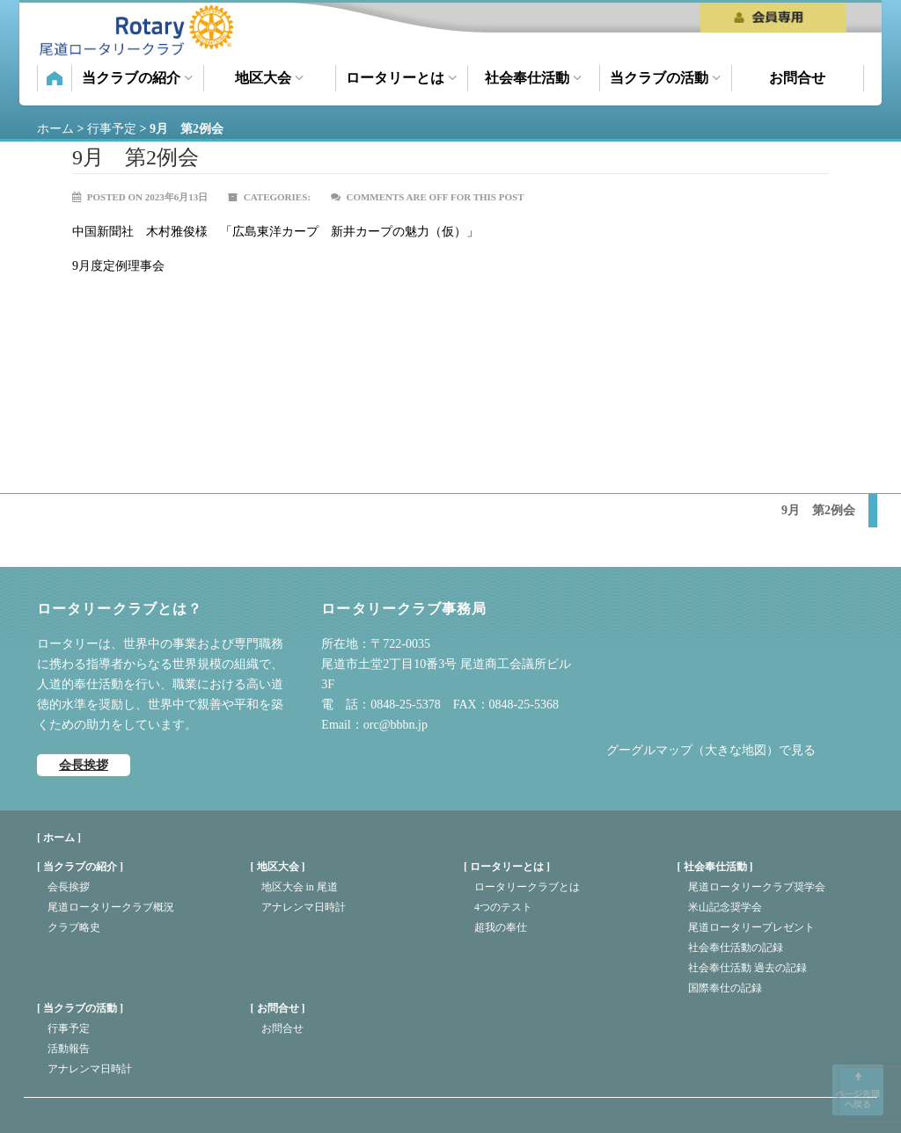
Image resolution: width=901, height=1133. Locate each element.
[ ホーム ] (59, 838)
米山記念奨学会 (725, 907)
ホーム (54, 78)
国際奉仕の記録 (725, 988)
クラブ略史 (74, 927)
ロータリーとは (401, 77)
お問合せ (797, 77)
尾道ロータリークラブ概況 (111, 907)
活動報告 (69, 1048)
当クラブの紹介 (137, 77)
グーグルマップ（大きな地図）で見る (711, 750)
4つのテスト (503, 907)
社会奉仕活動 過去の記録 (747, 968)
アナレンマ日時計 (303, 907)
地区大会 (269, 77)
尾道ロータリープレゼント (751, 927)
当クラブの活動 (665, 77)
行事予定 (69, 1028)
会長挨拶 (83, 765)
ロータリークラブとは (527, 887)
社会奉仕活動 (533, 77)
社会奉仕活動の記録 (735, 947)
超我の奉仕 (500, 927)
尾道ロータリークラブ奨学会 (756, 887)
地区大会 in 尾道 (299, 887)
